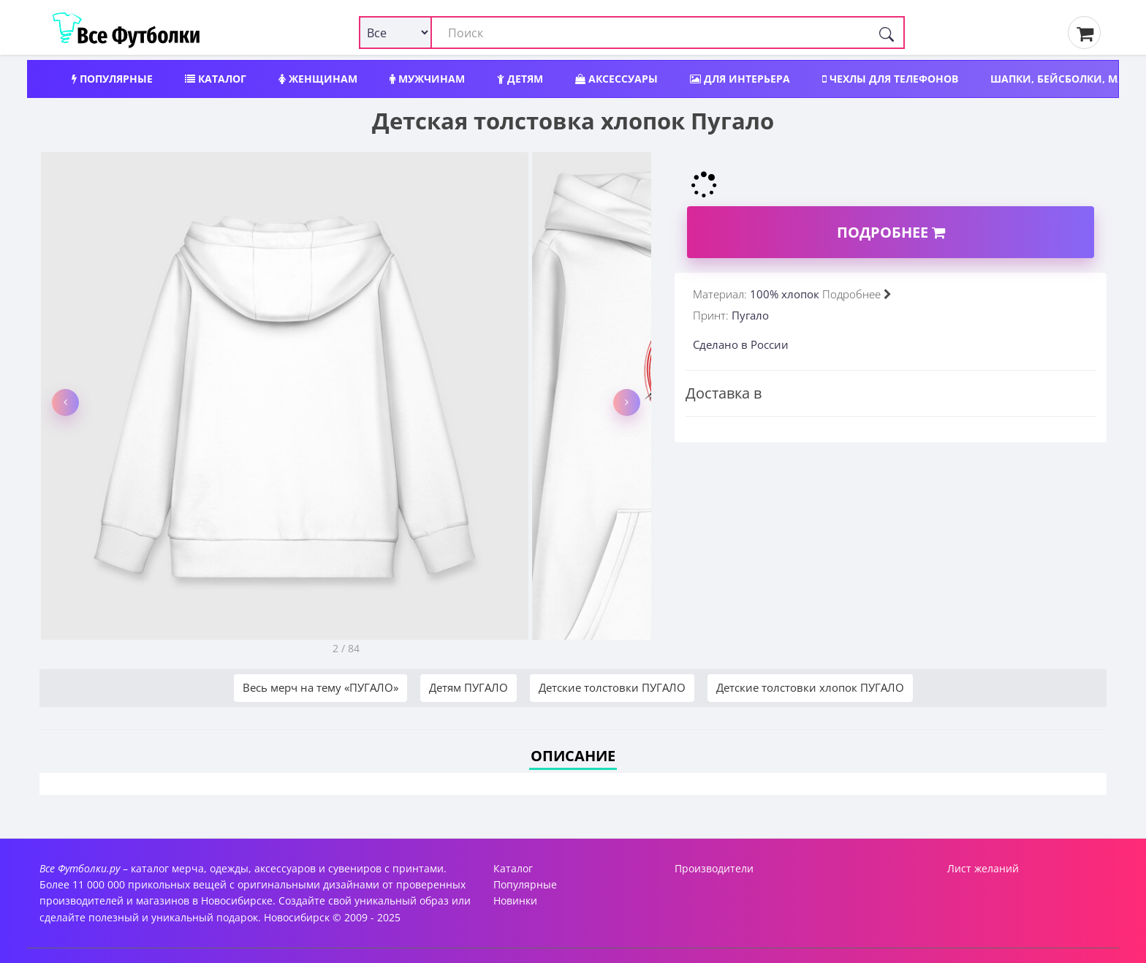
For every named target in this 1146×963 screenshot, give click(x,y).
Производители (714, 868)
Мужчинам (427, 79)
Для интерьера (740, 79)
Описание (573, 756)
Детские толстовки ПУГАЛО (612, 687)
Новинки (515, 900)
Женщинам (317, 79)
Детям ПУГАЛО (468, 687)
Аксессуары (616, 79)
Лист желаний (983, 868)
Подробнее (891, 232)
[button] (65, 402)
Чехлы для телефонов (890, 79)
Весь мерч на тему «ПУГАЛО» (320, 687)
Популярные (112, 79)
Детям (520, 79)
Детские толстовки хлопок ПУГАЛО (810, 687)
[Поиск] (886, 32)
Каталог (215, 79)
